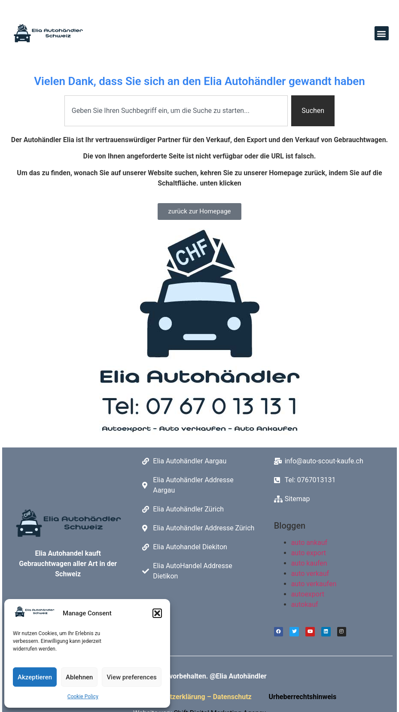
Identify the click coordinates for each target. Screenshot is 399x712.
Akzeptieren (35, 677)
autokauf (304, 604)
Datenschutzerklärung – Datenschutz (196, 699)
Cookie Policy (82, 697)
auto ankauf (309, 543)
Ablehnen (79, 677)
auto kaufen (309, 563)
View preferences (131, 677)
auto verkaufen (314, 584)
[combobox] (176, 110)
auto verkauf (310, 573)
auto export (308, 553)
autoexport (307, 594)
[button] (157, 613)
